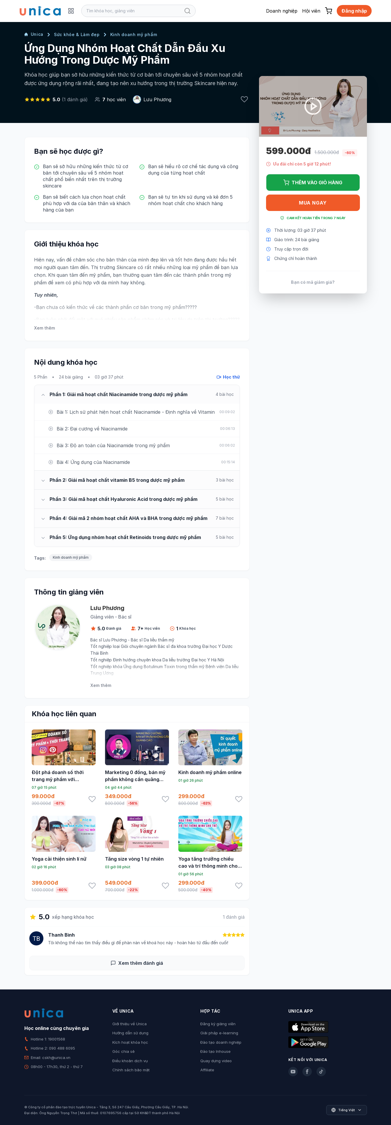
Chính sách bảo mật (131, 1069)
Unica (34, 34)
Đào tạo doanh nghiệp (220, 1042)
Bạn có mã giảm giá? (313, 282)
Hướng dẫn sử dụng (130, 1033)
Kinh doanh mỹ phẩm (133, 34)
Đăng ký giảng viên (218, 1023)
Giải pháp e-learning (219, 1033)
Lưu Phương (157, 99)
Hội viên (311, 11)
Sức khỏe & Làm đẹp (77, 34)
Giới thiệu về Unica (129, 1023)
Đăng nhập (354, 11)
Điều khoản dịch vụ (130, 1060)
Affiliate (207, 1069)
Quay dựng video (216, 1060)
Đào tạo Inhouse (215, 1051)
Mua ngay (313, 203)
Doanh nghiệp (281, 11)
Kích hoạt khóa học (130, 1042)
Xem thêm (44, 327)
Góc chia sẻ (123, 1051)
